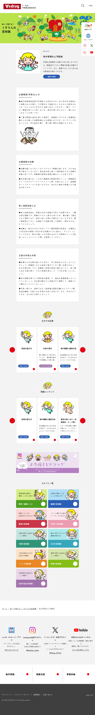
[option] (26, 350)
